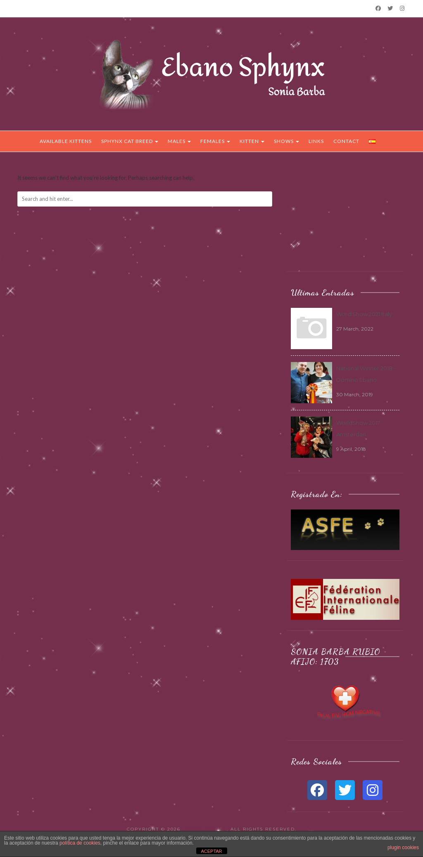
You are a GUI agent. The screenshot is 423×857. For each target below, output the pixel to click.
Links (316, 141)
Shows (286, 141)
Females (215, 141)
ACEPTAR (211, 851)
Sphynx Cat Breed (129, 141)
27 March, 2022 (354, 329)
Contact (346, 141)
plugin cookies (403, 847)
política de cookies (79, 843)
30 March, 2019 (354, 394)
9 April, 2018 (351, 449)
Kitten (252, 141)
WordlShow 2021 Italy (364, 314)
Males (179, 141)
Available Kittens (66, 141)
